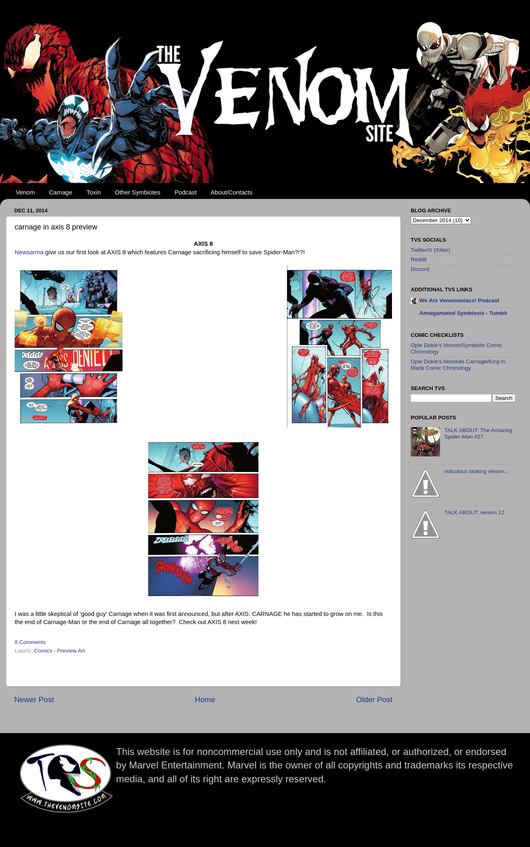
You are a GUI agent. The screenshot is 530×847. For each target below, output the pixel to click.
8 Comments (30, 642)
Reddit (419, 259)
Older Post (374, 699)
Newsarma (30, 252)
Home (205, 699)
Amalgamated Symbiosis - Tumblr (463, 313)
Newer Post (34, 699)
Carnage (60, 192)
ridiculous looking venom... (476, 471)
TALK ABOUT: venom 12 (474, 512)
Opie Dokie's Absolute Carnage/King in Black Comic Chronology (458, 364)
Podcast (186, 192)
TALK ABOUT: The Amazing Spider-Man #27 (478, 433)
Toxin (94, 192)
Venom (25, 192)
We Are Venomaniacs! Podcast (459, 300)
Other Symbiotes (137, 192)
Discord (420, 269)
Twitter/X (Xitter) (430, 250)
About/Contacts (232, 192)
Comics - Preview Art (59, 651)
